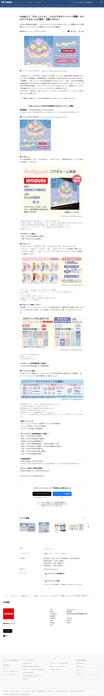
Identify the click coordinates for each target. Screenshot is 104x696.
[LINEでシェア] (74, 31)
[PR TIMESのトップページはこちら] (21, 2)
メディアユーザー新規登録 (62, 494)
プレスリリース (14, 595)
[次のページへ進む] (88, 526)
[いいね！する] (63, 31)
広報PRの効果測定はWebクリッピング (32, 676)
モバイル (16, 5)
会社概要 (5, 691)
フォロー (7, 631)
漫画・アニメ (49, 553)
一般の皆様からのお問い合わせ (77, 691)
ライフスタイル (55, 5)
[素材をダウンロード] (79, 31)
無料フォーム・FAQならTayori (57, 666)
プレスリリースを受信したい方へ (11, 671)
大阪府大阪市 (47, 563)
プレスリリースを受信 (77, 2)
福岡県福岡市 (47, 565)
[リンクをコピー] (82, 31)
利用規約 (34, 691)
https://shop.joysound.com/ (50, 569)
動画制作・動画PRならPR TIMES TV (31, 666)
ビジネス (63, 5)
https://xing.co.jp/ (71, 609)
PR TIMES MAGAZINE (28, 672)
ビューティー (36, 5)
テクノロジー (9, 5)
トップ (6, 595)
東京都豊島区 (64, 558)
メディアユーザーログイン (42, 494)
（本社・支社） (55, 558)
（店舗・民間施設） (74, 558)
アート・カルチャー (61, 553)
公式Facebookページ (81, 663)
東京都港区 (46, 558)
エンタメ (28, 5)
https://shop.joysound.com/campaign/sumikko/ (54, 71)
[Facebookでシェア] (71, 31)
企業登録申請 (88, 2)
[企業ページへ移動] (8, 614)
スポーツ (75, 5)
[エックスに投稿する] (68, 31)
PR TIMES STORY (27, 663)
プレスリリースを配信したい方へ (11, 674)
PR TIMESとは (6, 665)
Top (2, 5)
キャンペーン (49, 548)
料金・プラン (6, 668)
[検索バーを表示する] (101, 2)
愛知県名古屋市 (48, 560)
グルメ (69, 5)
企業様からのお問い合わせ (61, 691)
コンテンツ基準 (25, 691)
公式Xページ (79, 670)
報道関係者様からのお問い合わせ (45, 691)
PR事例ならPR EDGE (55, 669)
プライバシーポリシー (15, 691)
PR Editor (25, 679)
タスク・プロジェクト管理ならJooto (59, 663)
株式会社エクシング (26, 595)
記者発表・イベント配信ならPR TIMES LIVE (33, 669)
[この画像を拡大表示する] (27, 527)
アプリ (22, 5)
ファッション (45, 5)
